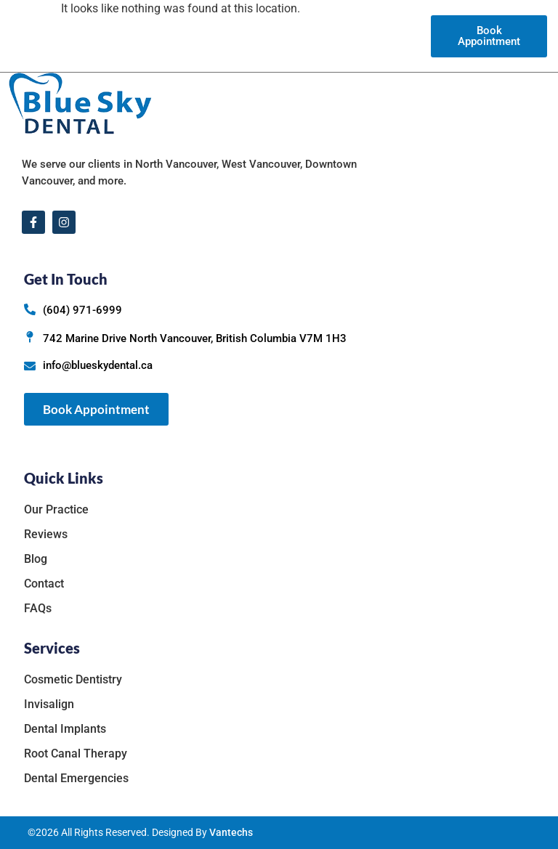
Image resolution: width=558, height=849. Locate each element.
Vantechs (231, 832)
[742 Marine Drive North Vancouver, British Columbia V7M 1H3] (30, 337)
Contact (404, 36)
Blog (367, 36)
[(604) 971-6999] (30, 309)
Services (271, 36)
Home (134, 36)
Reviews (328, 36)
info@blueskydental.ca (98, 365)
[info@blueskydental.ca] (30, 366)
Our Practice (195, 36)
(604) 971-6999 (82, 310)
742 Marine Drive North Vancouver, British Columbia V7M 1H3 (195, 338)
